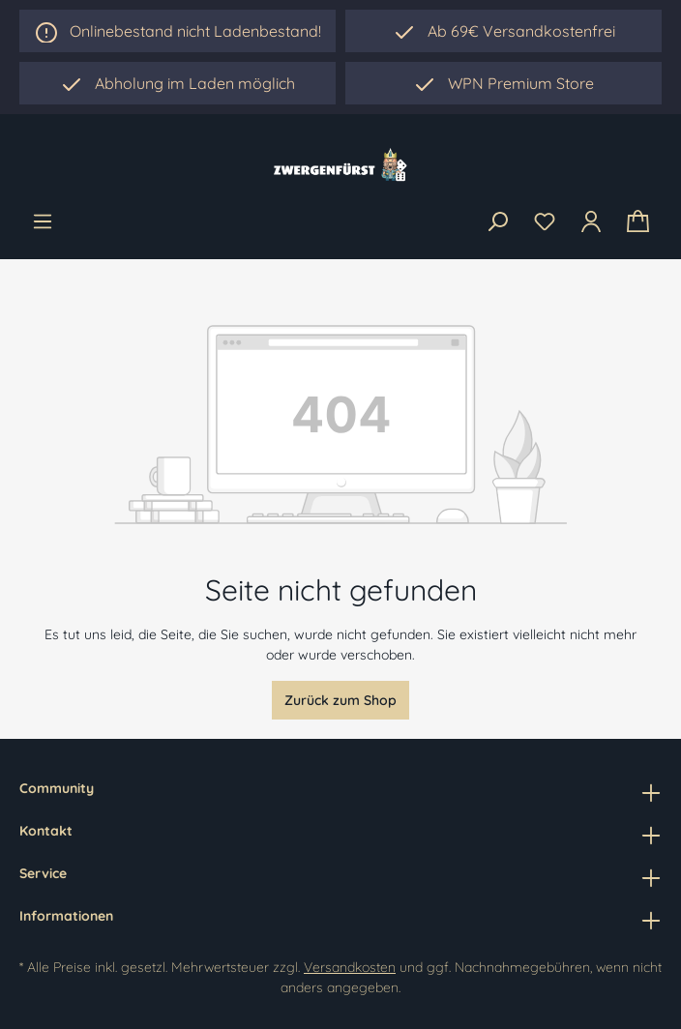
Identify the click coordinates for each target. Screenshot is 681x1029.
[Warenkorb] (638, 222)
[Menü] (42, 221)
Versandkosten (350, 967)
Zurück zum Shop (340, 700)
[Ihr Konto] (591, 221)
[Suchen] (497, 222)
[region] (177, 83)
